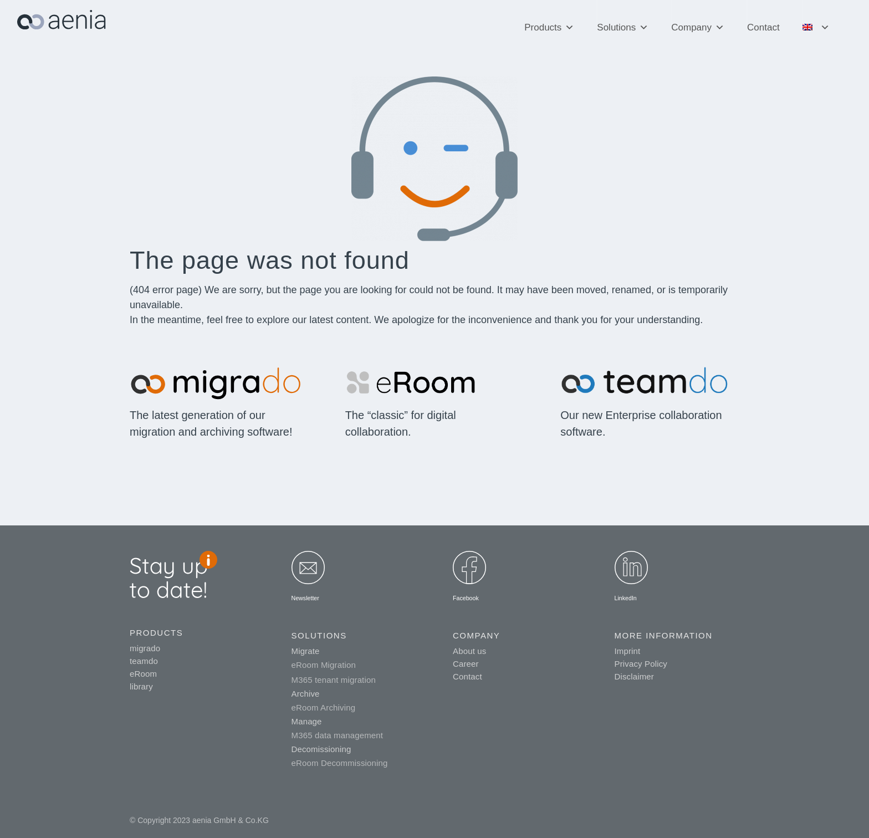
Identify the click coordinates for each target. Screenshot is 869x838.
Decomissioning (321, 749)
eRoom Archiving (324, 707)
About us (469, 651)
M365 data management (338, 735)
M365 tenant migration (334, 679)
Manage (307, 721)
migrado (145, 648)
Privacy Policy (641, 663)
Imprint (628, 651)
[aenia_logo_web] (61, 24)
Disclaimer (635, 676)
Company (697, 22)
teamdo (144, 661)
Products (549, 22)
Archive (306, 693)
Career (466, 663)
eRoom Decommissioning (340, 763)
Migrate (306, 651)
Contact (763, 27)
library (141, 686)
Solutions (622, 22)
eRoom (143, 673)
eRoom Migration (324, 665)
